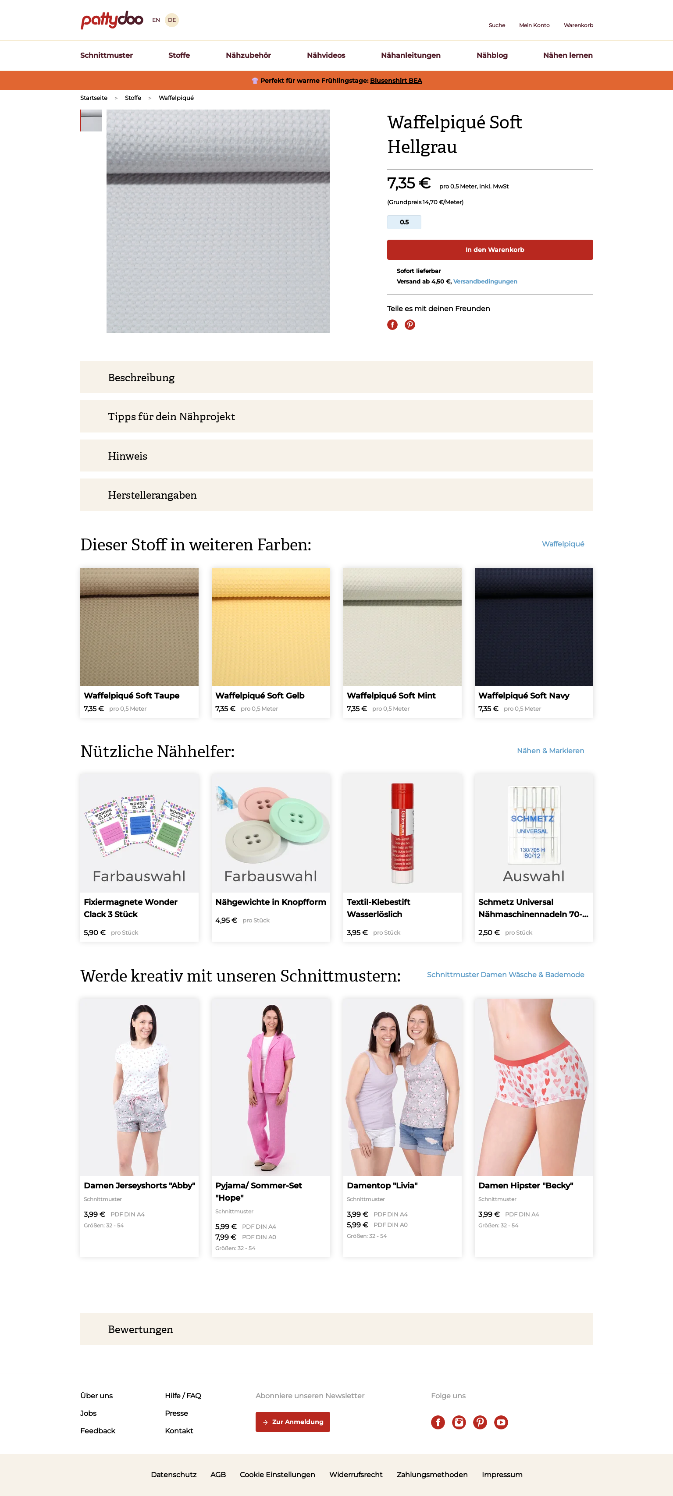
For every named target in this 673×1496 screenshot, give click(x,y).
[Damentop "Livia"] (402, 1128)
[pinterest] (480, 1422)
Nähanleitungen (411, 55)
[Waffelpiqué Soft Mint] (402, 643)
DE (172, 20)
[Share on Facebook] (392, 324)
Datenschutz (173, 1475)
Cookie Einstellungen (277, 1475)
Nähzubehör (248, 55)
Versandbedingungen (485, 281)
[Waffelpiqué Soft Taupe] (139, 643)
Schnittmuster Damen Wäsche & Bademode (510, 975)
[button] (497, 20)
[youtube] (501, 1422)
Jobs (88, 1413)
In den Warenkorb (490, 250)
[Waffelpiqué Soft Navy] (534, 643)
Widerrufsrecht (356, 1475)
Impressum (502, 1475)
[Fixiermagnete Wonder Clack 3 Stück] (139, 858)
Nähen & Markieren (555, 751)
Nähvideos (326, 55)
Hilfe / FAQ (183, 1396)
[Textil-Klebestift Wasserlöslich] (402, 858)
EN (156, 20)
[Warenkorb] (578, 20)
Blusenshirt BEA (396, 81)
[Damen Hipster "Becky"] (534, 1128)
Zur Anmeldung (293, 1422)
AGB (218, 1475)
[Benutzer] (534, 20)
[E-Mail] (427, 324)
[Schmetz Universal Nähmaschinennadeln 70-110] (534, 858)
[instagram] (459, 1422)
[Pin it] (410, 324)
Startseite (93, 97)
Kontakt (179, 1431)
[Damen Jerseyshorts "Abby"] (139, 1128)
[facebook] (438, 1422)
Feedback (97, 1431)
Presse (176, 1413)
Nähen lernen (568, 55)
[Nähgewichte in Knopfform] (271, 858)
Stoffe (179, 55)
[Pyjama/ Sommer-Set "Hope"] (271, 1128)
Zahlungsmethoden (432, 1475)
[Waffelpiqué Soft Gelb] (271, 643)
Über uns (96, 1396)
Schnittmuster (106, 55)
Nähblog (492, 55)
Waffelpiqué (176, 97)
